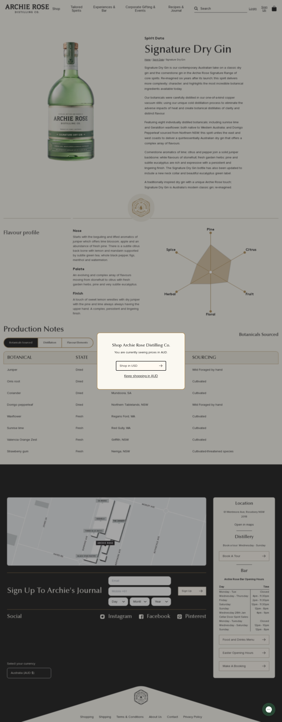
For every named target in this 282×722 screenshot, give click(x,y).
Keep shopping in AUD (141, 376)
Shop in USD (128, 365)
